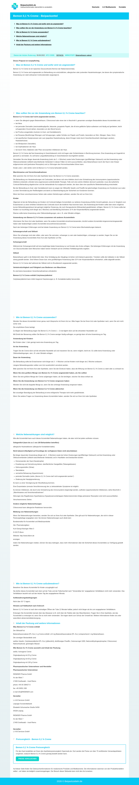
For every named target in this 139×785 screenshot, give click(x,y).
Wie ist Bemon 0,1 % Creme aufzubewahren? (33, 40)
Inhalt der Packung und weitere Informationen (34, 44)
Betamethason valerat (83, 55)
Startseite (95, 7)
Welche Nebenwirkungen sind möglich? (31, 36)
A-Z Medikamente (109, 7)
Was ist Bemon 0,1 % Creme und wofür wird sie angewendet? (40, 24)
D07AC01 (59, 55)
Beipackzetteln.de (28, 5)
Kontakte (122, 7)
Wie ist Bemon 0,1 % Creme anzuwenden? (32, 32)
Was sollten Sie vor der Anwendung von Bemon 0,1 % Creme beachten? (44, 28)
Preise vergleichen (27, 759)
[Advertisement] (110, 36)
